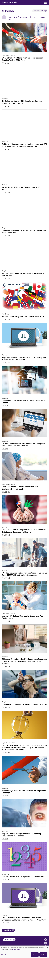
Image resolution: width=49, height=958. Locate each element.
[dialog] (24, 952)
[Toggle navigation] (45, 2)
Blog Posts (9, 18)
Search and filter (39, 10)
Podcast (42, 17)
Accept (43, 954)
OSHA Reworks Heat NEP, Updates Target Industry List (24, 704)
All (4, 17)
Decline (35, 954)
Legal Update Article (20, 17)
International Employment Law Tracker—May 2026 (23, 317)
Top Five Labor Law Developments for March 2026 (23, 877)
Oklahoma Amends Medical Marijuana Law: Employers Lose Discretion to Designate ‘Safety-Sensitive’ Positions (24, 661)
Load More (7, 930)
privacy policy (16, 950)
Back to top (8, 940)
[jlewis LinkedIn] (45, 940)
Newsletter (33, 17)
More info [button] (4, 954)
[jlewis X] (45, 944)
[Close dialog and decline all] (47, 947)
